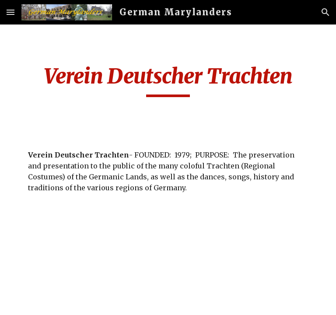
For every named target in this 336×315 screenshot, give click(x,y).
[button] (10, 12)
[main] (167, 80)
